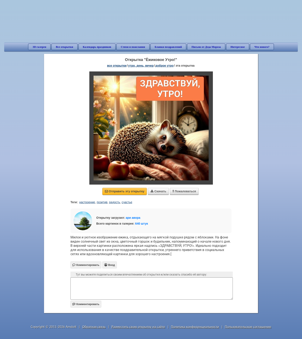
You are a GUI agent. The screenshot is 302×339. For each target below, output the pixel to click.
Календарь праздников (97, 46)
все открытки (116, 65)
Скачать (158, 191)
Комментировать (85, 304)
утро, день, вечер (141, 65)
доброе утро (164, 65)
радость (114, 202)
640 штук (141, 223)
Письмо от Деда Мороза (206, 46)
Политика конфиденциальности (195, 327)
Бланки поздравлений (168, 46)
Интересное (237, 46)
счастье (127, 202)
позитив (102, 202)
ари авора (133, 217)
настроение (87, 202)
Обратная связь (94, 327)
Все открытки (64, 46)
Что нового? (261, 46)
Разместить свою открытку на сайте (138, 327)
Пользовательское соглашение (248, 327)
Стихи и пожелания (133, 46)
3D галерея (39, 46)
